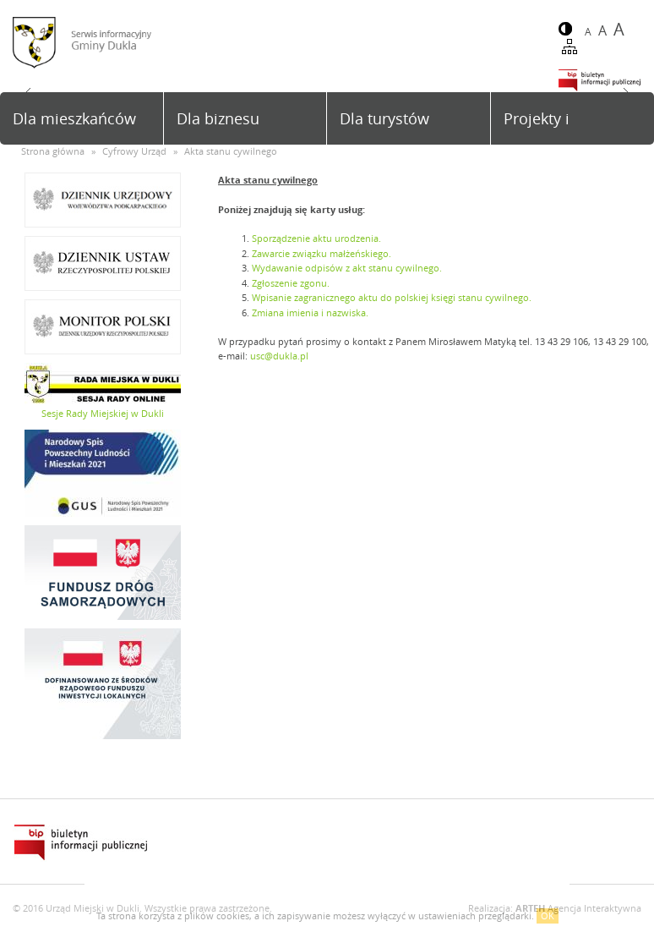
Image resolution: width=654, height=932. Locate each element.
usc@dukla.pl (279, 355)
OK (547, 915)
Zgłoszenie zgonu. (291, 283)
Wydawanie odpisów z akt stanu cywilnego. (347, 267)
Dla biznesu (218, 118)
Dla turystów (384, 118)
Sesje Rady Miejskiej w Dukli (102, 413)
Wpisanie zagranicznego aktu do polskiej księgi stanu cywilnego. (391, 297)
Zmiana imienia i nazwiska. (310, 312)
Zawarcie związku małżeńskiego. (321, 253)
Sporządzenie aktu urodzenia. (316, 238)
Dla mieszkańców (74, 118)
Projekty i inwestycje (541, 126)
